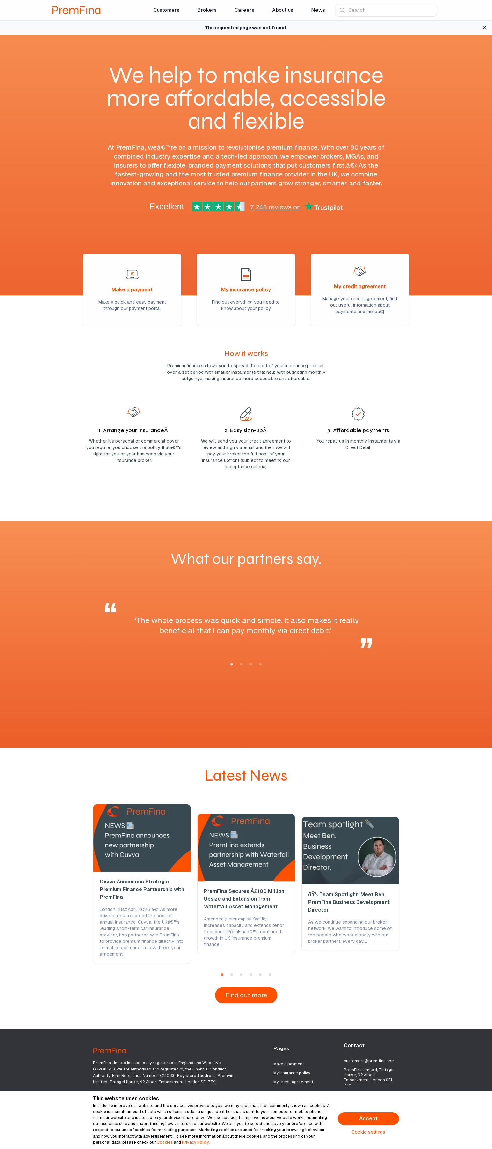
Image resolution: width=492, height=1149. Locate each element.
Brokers (207, 10)
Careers (244, 10)
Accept (368, 1118)
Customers (166, 10)
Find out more (246, 995)
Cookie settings (368, 1132)
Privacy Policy (195, 1142)
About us (282, 10)
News (318, 10)
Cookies (165, 1142)
